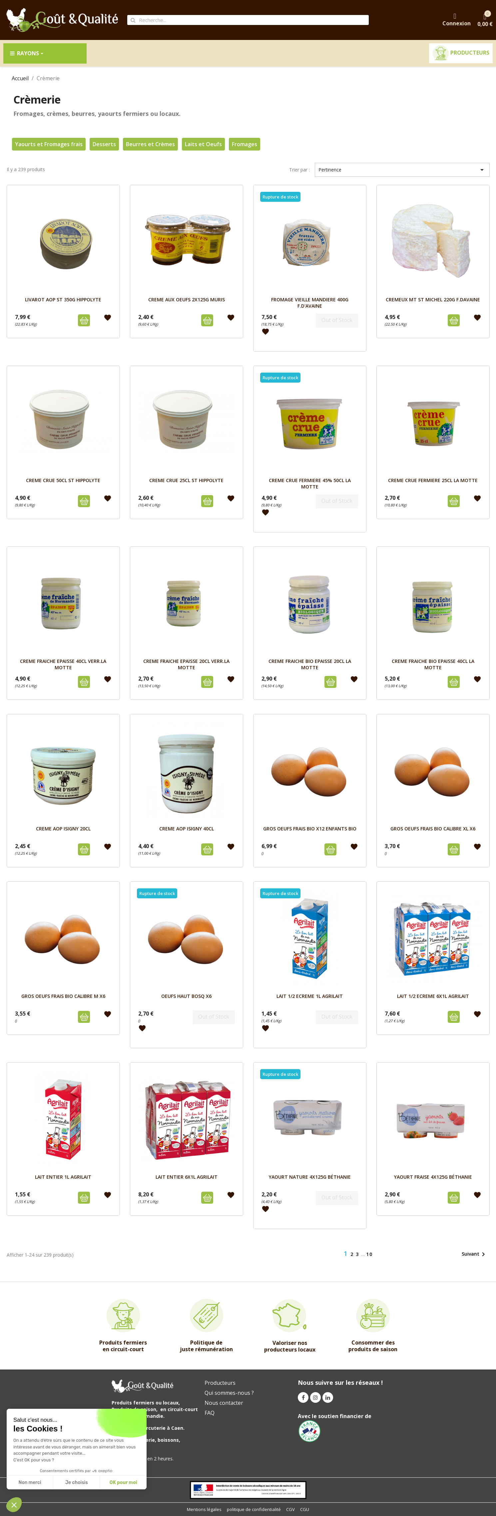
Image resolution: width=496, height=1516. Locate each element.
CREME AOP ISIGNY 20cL (63, 828)
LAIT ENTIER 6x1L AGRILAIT (187, 1177)
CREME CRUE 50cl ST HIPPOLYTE (63, 480)
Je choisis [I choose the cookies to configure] (76, 1482)
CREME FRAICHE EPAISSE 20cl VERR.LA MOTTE (186, 664)
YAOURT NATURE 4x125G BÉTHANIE (310, 1177)
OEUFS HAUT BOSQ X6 (186, 996)
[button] (14, 1505)
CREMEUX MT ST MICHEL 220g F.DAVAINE (433, 299)
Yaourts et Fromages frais (49, 144)
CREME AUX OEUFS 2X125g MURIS (186, 299)
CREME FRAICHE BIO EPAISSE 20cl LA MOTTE (309, 664)
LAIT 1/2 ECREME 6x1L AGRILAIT (433, 996)
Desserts (104, 144)
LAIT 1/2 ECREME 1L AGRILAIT (309, 996)
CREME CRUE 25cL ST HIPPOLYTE (186, 480)
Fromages (244, 144)
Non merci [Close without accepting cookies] (29, 1482)
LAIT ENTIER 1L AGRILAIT (63, 1177)
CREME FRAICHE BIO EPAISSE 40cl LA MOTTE (433, 664)
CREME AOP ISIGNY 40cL (186, 828)
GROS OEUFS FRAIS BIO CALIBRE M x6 (63, 996)
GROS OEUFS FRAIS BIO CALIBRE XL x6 (432, 828)
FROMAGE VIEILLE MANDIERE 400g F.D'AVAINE (309, 302)
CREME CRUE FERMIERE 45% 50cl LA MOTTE (310, 483)
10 (369, 1254)
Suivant (474, 1254)
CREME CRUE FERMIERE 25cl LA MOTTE (433, 480)
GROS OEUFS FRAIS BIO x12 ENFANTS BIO (309, 828)
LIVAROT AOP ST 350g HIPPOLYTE (63, 299)
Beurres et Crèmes (150, 144)
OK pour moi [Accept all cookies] (123, 1482)
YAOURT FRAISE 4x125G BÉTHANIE (433, 1177)
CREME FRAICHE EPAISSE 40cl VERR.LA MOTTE (63, 664)
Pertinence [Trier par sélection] (402, 170)
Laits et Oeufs (203, 144)
